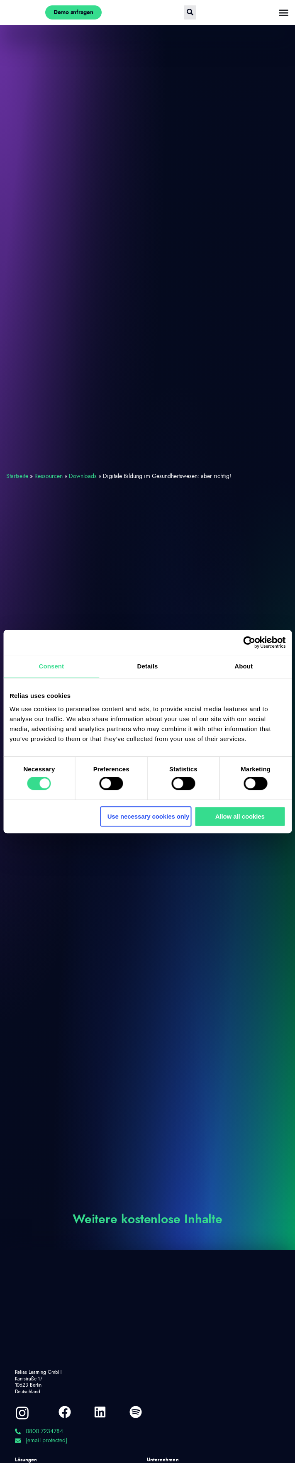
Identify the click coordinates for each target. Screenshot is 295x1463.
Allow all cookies (240, 816)
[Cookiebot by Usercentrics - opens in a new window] (249, 642)
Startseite (17, 476)
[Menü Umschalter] (283, 12)
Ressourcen (48, 476)
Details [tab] (147, 666)
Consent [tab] (51, 666)
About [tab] (243, 666)
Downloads (83, 476)
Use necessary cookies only (148, 816)
